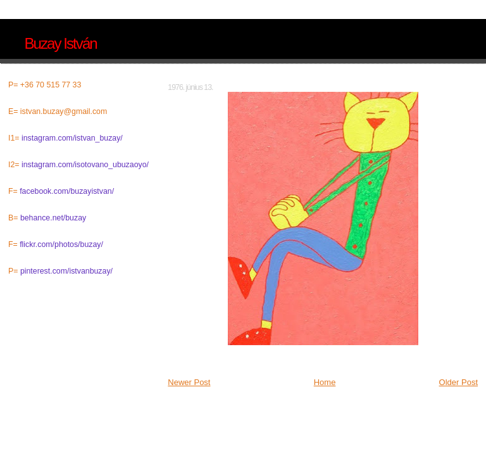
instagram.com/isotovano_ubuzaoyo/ (85, 164)
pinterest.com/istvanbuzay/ (66, 271)
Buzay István (60, 43)
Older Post (458, 382)
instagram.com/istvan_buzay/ (72, 138)
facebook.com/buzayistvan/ (67, 191)
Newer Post (189, 382)
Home (325, 382)
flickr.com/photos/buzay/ (61, 244)
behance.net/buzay (53, 217)
